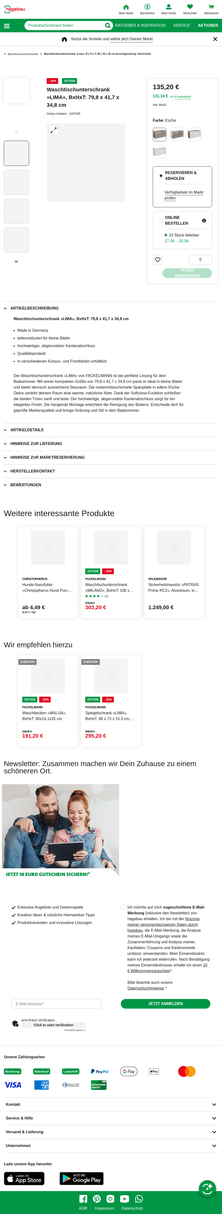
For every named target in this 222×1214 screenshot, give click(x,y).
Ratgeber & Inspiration (140, 25)
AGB (83, 1208)
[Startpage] (14, 9)
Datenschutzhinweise (146, 988)
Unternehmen (18, 1146)
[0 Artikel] (200, 259)
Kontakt (13, 1104)
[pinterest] (97, 1199)
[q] (57, 25)
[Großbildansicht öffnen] (86, 162)
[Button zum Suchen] (105, 25)
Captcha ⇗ (75, 1030)
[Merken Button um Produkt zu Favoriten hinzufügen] (157, 259)
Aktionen (208, 25)
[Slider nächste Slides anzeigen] (16, 260)
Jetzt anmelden (165, 1004)
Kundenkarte (183, 96)
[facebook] (83, 1199)
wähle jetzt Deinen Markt (131, 39)
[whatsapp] (139, 1199)
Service (181, 25)
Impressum (104, 1208)
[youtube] (124, 1199)
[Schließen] (215, 39)
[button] (7, 26)
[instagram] (110, 1199)
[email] (56, 1003)
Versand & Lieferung (25, 1132)
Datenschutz (132, 1208)
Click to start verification (53, 1025)
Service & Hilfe (19, 1118)
